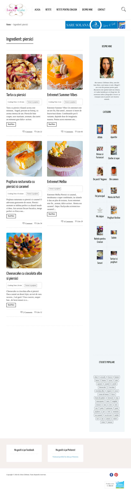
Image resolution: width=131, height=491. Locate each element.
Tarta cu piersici (16, 95)
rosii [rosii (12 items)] (108, 412)
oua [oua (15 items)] (96, 408)
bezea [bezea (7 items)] (97, 380)
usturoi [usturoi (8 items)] (108, 419)
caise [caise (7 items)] (116, 380)
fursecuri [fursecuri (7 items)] (110, 398)
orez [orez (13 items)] (116, 405)
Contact (101, 9)
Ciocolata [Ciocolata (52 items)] (111, 387)
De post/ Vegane (100, 179)
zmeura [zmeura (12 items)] (110, 422)
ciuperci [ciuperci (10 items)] (109, 391)
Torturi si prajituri (33, 102)
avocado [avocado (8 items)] (102, 377)
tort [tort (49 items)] (98, 419)
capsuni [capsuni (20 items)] (99, 384)
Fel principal (100, 196)
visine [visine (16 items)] (103, 422)
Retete (48, 9)
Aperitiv (114, 137)
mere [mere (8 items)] (108, 401)
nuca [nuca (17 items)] (104, 405)
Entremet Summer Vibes (62, 95)
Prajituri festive (114, 218)
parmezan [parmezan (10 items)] (109, 408)
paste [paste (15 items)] (116, 408)
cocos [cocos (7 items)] (116, 391)
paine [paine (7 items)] (102, 408)
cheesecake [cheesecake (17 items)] (102, 387)
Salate (113, 238)
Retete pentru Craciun (67, 9)
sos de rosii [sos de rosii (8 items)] (108, 415)
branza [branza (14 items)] (104, 380)
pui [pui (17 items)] (104, 412)
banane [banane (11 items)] (116, 377)
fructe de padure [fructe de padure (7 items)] (100, 398)
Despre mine (87, 9)
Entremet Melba (57, 182)
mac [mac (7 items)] (117, 398)
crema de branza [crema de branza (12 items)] (104, 394)
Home (8, 24)
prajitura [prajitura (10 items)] (97, 412)
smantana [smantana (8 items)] (116, 412)
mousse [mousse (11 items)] (98, 405)
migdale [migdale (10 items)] (114, 401)
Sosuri (99, 263)
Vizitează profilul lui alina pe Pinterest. (65, 457)
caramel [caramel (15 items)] (107, 384)
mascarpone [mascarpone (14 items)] (100, 401)
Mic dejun (100, 216)
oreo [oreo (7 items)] (110, 405)
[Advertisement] (107, 314)
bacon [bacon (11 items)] (110, 377)
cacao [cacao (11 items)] (110, 380)
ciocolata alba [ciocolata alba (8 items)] (100, 391)
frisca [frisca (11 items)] (113, 394)
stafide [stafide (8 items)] (116, 415)
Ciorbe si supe (114, 158)
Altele (99, 137)
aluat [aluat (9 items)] (96, 377)
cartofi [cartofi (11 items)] (114, 384)
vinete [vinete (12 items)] (115, 419)
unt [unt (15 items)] (102, 419)
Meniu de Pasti (114, 197)
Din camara (113, 179)
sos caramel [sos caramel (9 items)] (98, 415)
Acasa (37, 9)
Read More (11, 124)
